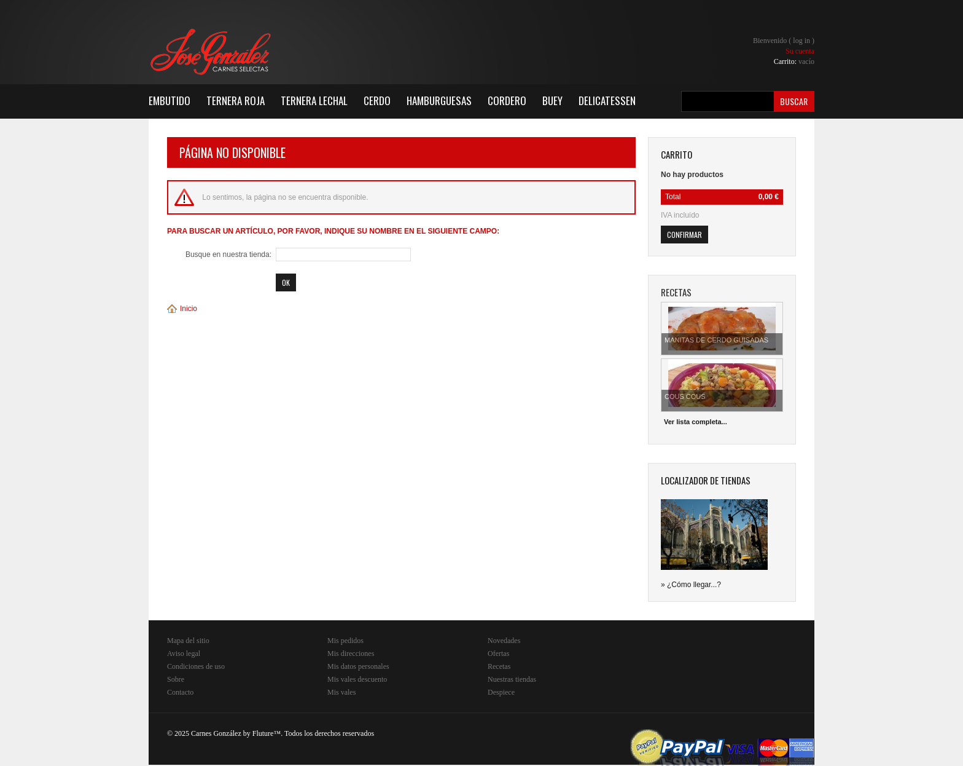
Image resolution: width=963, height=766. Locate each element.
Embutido (169, 100)
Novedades (504, 640)
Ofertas (498, 653)
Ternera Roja (235, 100)
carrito (676, 154)
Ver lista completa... (695, 421)
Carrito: (794, 61)
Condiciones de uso (196, 666)
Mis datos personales (358, 666)
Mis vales (341, 692)
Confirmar (684, 234)
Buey (552, 100)
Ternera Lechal (314, 100)
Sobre (175, 679)
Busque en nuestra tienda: (228, 254)
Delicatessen (607, 100)
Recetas (499, 666)
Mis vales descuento (357, 679)
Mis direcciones (350, 653)
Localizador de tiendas (706, 480)
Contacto (180, 692)
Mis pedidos (345, 640)
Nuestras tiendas (512, 679)
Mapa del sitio (188, 640)
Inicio (188, 308)
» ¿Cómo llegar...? (691, 584)
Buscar (794, 101)
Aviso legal (183, 653)
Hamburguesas (439, 100)
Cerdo (377, 100)
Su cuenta (800, 51)
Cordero (507, 100)
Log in (801, 40)
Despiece (501, 692)
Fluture (263, 733)
